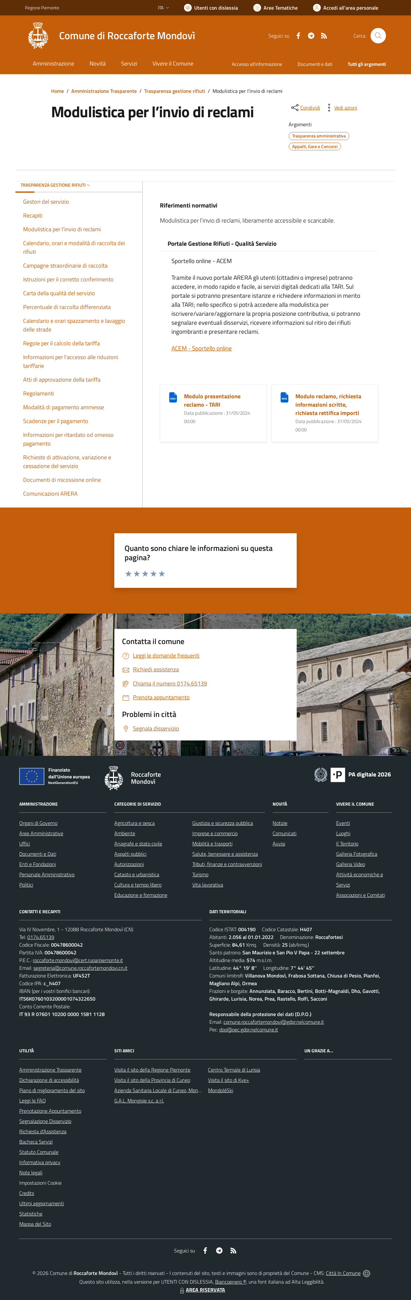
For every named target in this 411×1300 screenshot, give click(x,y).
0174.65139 (40, 937)
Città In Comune (343, 1273)
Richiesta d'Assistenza (42, 1131)
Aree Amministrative (41, 833)
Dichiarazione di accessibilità (49, 1080)
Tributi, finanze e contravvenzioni (227, 864)
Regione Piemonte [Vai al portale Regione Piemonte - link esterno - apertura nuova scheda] (42, 7)
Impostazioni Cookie (40, 1183)
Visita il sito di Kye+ (228, 1080)
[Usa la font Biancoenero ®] (211, 7)
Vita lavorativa (207, 885)
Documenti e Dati (37, 854)
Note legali (30, 1172)
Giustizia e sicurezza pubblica (222, 823)
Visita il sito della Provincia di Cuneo (152, 1080)
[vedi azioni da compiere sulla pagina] (341, 107)
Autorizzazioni (129, 864)
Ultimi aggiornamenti (41, 1203)
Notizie (280, 823)
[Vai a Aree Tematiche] (275, 7)
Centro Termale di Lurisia (234, 1070)
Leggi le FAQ (32, 1100)
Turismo (200, 874)
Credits (26, 1193)
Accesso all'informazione (257, 64)
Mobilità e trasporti (212, 843)
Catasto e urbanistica (136, 874)
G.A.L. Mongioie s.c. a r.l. (139, 1100)
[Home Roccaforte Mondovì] (110, 35)
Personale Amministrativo (46, 874)
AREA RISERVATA (201, 1290)
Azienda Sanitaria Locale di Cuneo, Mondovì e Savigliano (174, 1090)
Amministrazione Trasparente (104, 91)
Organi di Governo (38, 823)
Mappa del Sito (35, 1224)
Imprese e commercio (215, 833)
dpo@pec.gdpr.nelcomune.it (248, 1029)
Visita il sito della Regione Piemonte (152, 1070)
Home (57, 91)
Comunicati (284, 833)
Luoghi (343, 833)
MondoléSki (220, 1090)
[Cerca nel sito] (378, 35)
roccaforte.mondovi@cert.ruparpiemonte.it (78, 960)
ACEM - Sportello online (201, 348)
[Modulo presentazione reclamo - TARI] (173, 397)
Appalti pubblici (130, 854)
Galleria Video (350, 864)
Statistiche (30, 1213)
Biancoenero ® (230, 1282)
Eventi (343, 823)
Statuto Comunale (38, 1152)
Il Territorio (347, 843)
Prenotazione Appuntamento (50, 1111)
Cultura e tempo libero (138, 885)
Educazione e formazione (140, 895)
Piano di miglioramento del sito (52, 1090)
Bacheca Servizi (36, 1141)
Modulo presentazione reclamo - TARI (212, 400)
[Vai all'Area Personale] (345, 7)
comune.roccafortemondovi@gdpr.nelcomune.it (273, 1022)
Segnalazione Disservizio (45, 1121)
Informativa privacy (39, 1162)
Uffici (24, 843)
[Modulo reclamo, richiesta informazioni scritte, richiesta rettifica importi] (284, 397)
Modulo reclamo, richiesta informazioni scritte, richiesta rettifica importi (328, 404)
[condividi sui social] (305, 107)
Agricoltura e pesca (134, 823)
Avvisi (279, 843)
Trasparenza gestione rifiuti (174, 91)
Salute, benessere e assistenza (225, 854)
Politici (26, 885)
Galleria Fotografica (356, 854)
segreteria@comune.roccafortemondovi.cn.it (80, 968)
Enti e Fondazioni (37, 864)
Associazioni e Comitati (360, 895)
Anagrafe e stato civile (138, 843)
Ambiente (124, 833)
